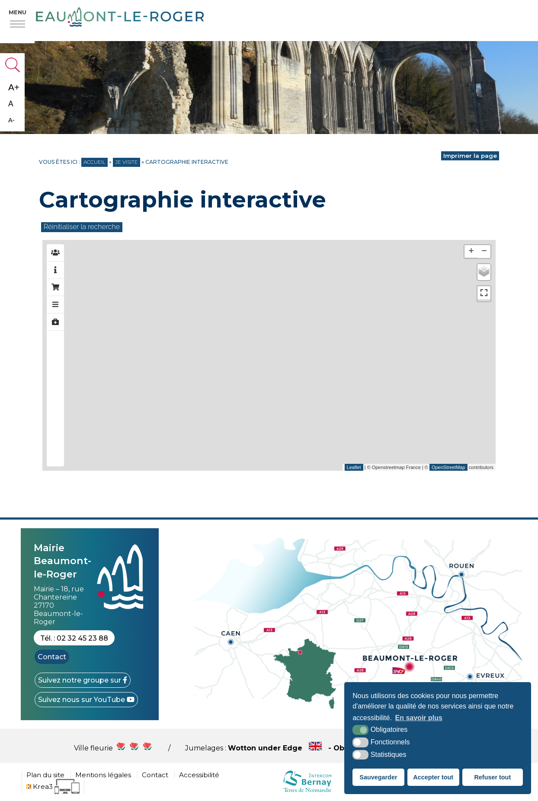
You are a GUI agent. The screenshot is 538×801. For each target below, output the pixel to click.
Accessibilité (199, 775)
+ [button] (471, 251)
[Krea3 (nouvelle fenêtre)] (53, 786)
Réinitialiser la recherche (82, 227)
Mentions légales (103, 775)
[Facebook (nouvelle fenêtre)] (83, 680)
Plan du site (45, 775)
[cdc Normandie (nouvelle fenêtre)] (307, 791)
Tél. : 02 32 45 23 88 (74, 638)
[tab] (55, 253)
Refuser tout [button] (492, 777)
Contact (52, 657)
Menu (17, 12)
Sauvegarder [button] (378, 777)
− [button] (484, 251)
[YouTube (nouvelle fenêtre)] (86, 699)
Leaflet (354, 467)
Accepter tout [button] (433, 777)
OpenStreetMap (448, 467)
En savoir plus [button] (418, 717)
